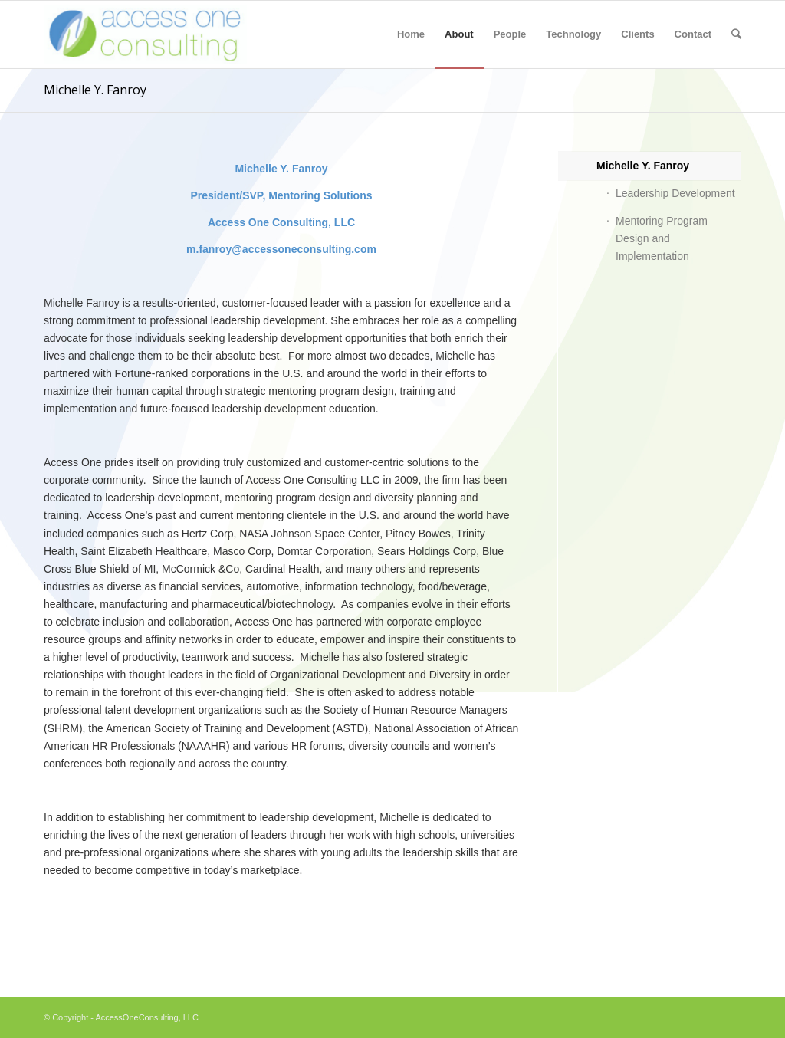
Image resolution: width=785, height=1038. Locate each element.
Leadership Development (675, 193)
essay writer (28, 989)
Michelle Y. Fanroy (95, 89)
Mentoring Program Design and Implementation (662, 238)
